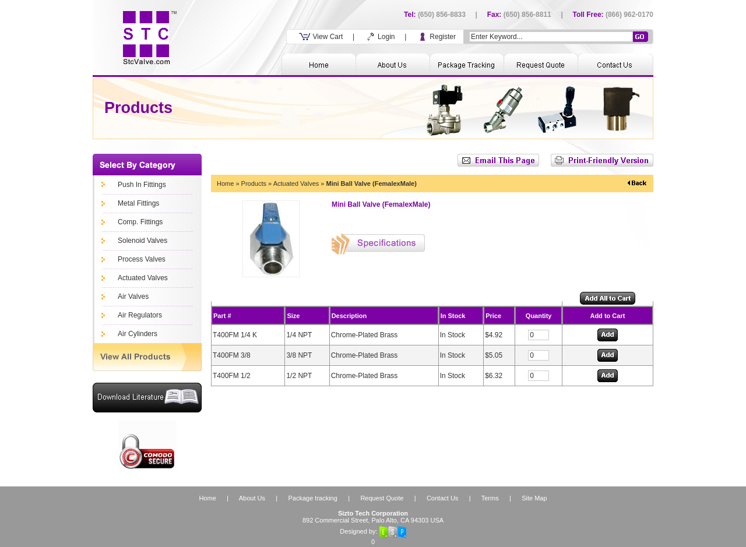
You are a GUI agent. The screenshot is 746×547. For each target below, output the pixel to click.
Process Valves (142, 259)
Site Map (534, 498)
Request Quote (381, 498)
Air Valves (133, 296)
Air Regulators (140, 315)
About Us (252, 498)
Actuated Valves (143, 278)
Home (225, 183)
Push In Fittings (142, 185)
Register (436, 37)
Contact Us (442, 498)
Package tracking (312, 498)
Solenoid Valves (142, 241)
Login (379, 37)
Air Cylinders (137, 334)
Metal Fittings (138, 203)
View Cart (321, 37)
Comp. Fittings (140, 222)
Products (253, 183)
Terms (490, 498)
